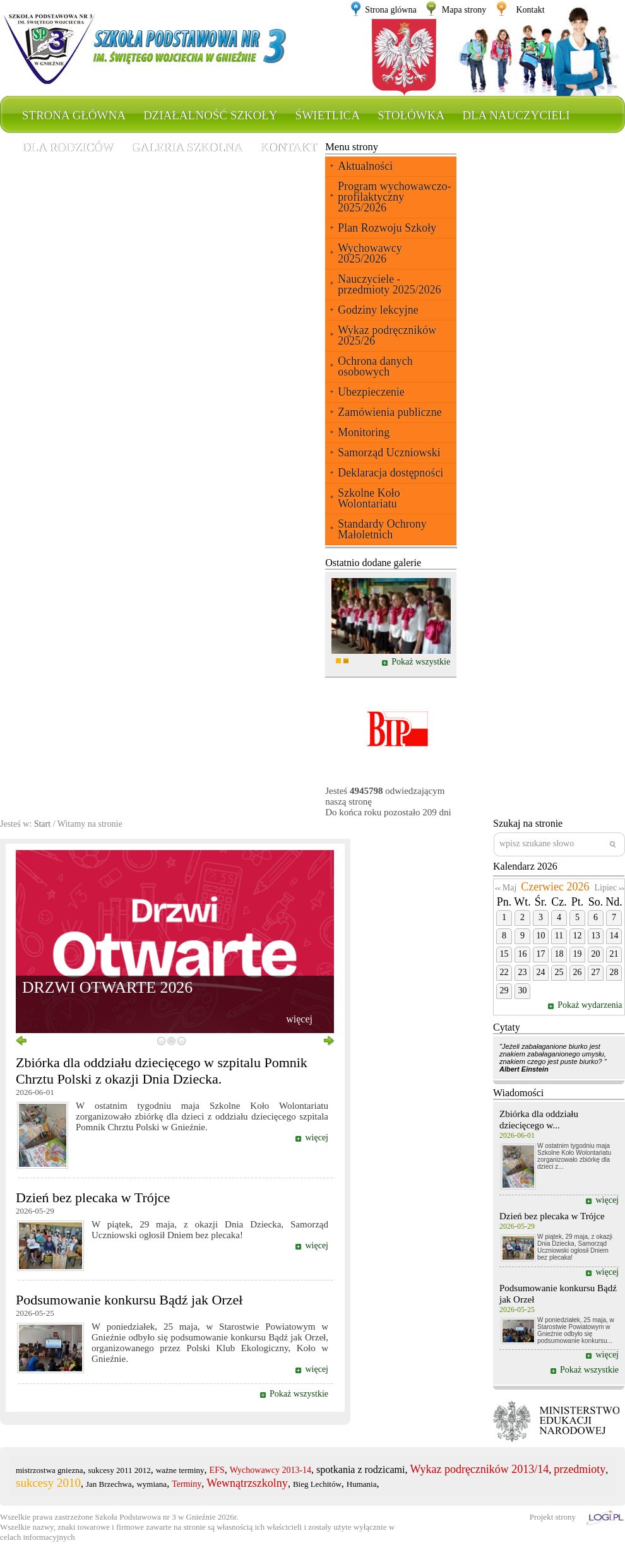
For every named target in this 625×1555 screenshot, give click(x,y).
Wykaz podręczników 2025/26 (387, 335)
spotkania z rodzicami (360, 1469)
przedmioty (579, 1469)
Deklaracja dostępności (390, 472)
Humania (362, 1484)
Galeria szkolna (186, 147)
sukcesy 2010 (48, 1482)
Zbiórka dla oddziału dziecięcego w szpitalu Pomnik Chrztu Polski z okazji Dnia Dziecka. (161, 1071)
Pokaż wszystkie (420, 661)
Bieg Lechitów (317, 1484)
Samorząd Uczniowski (389, 452)
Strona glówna (390, 10)
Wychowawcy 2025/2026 (370, 253)
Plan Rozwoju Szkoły (387, 228)
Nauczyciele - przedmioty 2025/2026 (389, 284)
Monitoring (364, 432)
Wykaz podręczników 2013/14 (479, 1469)
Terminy (186, 1484)
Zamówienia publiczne (389, 412)
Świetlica (327, 115)
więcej (299, 1019)
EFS (217, 1470)
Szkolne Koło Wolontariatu (369, 498)
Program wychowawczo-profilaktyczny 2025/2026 (394, 197)
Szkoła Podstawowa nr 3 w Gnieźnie (155, 1517)
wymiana (151, 1484)
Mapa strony (464, 10)
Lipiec (605, 887)
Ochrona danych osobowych (375, 366)
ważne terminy (180, 1470)
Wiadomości (518, 1092)
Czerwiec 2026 (555, 886)
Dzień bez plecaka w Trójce (93, 1197)
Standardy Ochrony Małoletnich (382, 529)
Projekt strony (553, 1517)
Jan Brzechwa (109, 1484)
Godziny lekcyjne (378, 310)
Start (42, 824)
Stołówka (411, 115)
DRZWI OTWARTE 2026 (107, 987)
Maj (510, 887)
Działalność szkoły (210, 115)
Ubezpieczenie (371, 392)
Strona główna (74, 115)
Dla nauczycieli (515, 115)
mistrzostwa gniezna (49, 1470)
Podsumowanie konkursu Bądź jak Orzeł (129, 1300)
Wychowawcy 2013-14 (270, 1470)
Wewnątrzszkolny (247, 1483)
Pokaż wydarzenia (590, 1005)
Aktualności (365, 166)
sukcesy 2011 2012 (119, 1470)
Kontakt (530, 10)
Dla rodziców (68, 147)
